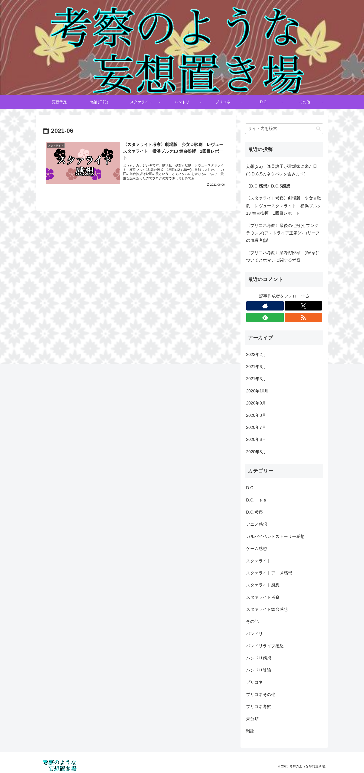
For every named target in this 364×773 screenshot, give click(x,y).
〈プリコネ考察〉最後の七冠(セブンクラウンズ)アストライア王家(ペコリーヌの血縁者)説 (283, 233)
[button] (318, 128)
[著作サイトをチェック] (265, 305)
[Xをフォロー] (303, 305)
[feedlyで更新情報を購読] (265, 317)
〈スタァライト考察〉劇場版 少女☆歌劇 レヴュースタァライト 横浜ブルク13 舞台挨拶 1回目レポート (283, 206)
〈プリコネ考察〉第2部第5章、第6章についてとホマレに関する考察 (283, 256)
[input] (284, 128)
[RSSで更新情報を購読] (303, 317)
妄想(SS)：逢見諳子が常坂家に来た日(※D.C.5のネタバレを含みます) (281, 170)
